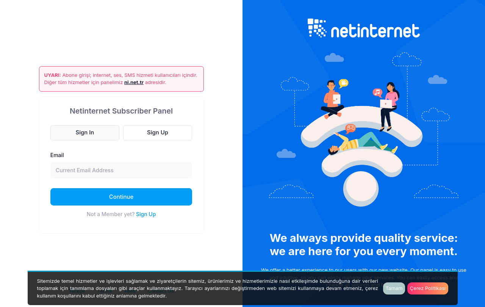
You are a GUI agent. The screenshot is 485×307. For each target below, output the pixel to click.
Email (57, 155)
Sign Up (146, 214)
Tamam (394, 288)
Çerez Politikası (428, 288)
